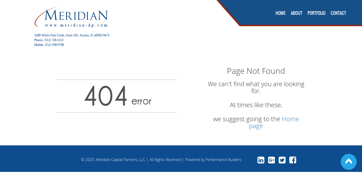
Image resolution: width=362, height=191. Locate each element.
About (296, 13)
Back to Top (349, 162)
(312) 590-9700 (54, 45)
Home (280, 13)
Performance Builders (224, 159)
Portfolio (316, 13)
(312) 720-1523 (53, 40)
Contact (338, 13)
